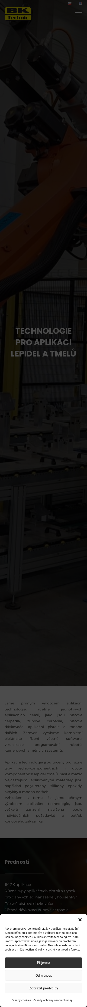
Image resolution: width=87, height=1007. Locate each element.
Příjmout (43, 963)
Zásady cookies (21, 1000)
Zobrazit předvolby (43, 988)
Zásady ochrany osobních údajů (53, 1000)
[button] (80, 919)
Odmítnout (43, 975)
